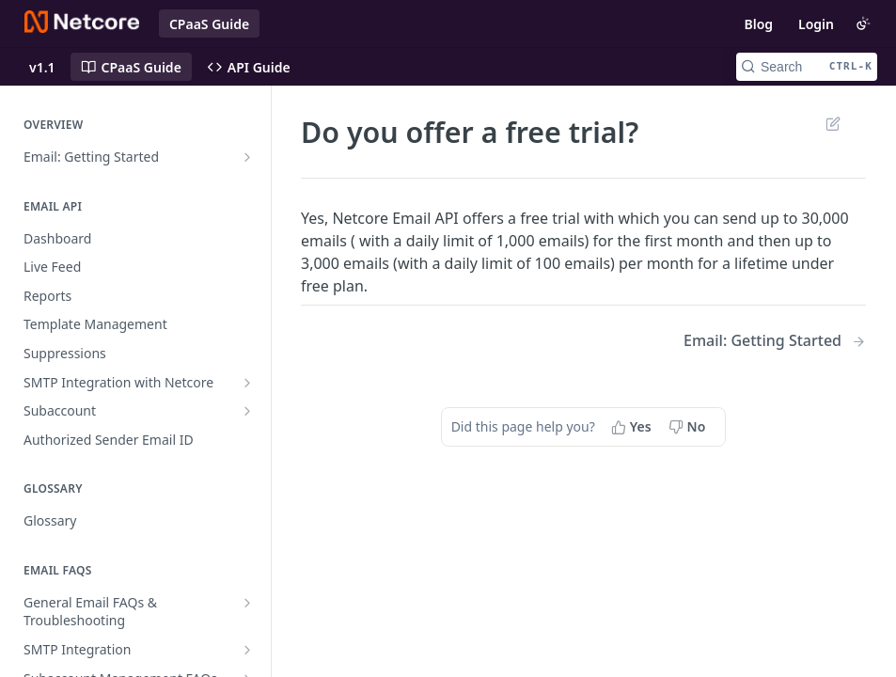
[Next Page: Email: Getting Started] (775, 341)
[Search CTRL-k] (806, 67)
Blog (758, 24)
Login (816, 24)
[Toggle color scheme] (863, 23)
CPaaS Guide (209, 24)
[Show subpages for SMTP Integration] (247, 649)
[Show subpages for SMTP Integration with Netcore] (247, 382)
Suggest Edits (832, 123)
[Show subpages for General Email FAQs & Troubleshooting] (247, 602)
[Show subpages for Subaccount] (247, 410)
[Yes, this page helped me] (633, 427)
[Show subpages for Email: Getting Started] (247, 157)
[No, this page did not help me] (689, 427)
